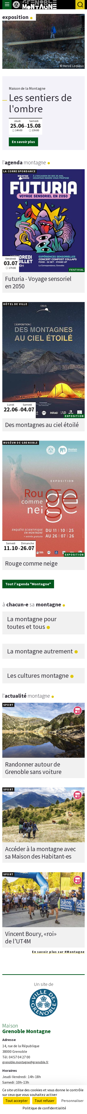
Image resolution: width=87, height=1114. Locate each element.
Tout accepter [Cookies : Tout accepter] (16, 1100)
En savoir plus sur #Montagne (58, 952)
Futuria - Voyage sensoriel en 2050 (38, 282)
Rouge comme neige (31, 563)
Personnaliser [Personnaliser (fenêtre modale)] (72, 1100)
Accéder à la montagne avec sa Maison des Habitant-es (40, 852)
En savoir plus (23, 141)
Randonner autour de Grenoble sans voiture (33, 767)
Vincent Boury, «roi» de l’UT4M (31, 937)
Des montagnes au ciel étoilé (42, 425)
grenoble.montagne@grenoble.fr (25, 1062)
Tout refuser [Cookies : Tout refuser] (44, 1100)
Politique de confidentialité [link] (44, 1108)
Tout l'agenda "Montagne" (28, 584)
